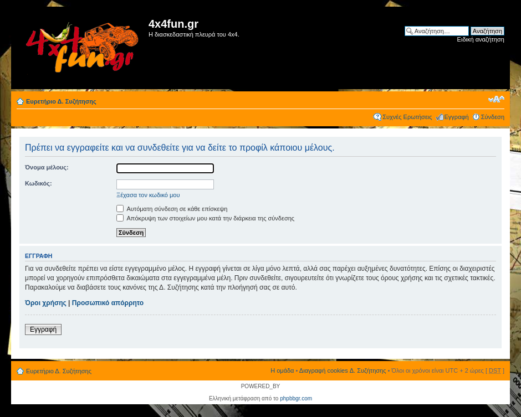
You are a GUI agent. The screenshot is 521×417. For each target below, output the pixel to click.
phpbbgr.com (296, 398)
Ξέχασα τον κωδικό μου (148, 195)
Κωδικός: (38, 183)
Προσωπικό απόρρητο (108, 303)
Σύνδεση (492, 117)
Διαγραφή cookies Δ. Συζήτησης (342, 370)
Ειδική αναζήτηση (480, 39)
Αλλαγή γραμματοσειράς (496, 99)
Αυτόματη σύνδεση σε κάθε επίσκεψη (171, 208)
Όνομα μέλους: (47, 167)
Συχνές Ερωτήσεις (407, 117)
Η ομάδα (282, 370)
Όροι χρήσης (46, 303)
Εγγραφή (457, 117)
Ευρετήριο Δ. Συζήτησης (61, 101)
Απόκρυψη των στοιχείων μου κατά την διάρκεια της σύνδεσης (205, 218)
